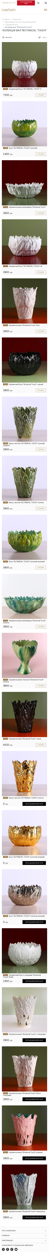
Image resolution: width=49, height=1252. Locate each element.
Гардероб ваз (11, 25)
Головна (6, 19)
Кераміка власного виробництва (20, 22)
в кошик (41, 95)
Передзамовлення (34, 804)
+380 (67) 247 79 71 (9, 3)
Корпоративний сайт (26, 2)
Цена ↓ (45, 37)
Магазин (17, 19)
